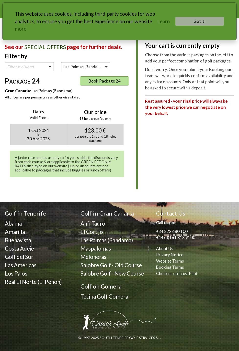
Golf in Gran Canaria (107, 213)
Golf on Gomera (101, 286)
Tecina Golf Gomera (104, 296)
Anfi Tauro (92, 223)
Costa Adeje (19, 248)
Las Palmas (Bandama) (106, 240)
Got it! (199, 21)
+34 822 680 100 (172, 231)
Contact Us (170, 213)
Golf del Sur (19, 257)
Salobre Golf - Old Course (111, 265)
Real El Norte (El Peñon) (33, 281)
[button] (29, 66)
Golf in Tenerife (25, 213)
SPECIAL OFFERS (45, 47)
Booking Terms (170, 267)
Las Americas (20, 265)
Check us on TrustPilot (177, 273)
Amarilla (15, 232)
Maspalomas (95, 248)
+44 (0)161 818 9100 (175, 237)
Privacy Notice (169, 254)
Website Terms (170, 261)
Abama (13, 223)
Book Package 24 (105, 81)
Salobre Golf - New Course (112, 273)
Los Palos (16, 273)
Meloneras (93, 257)
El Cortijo (91, 232)
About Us (164, 248)
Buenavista (18, 240)
